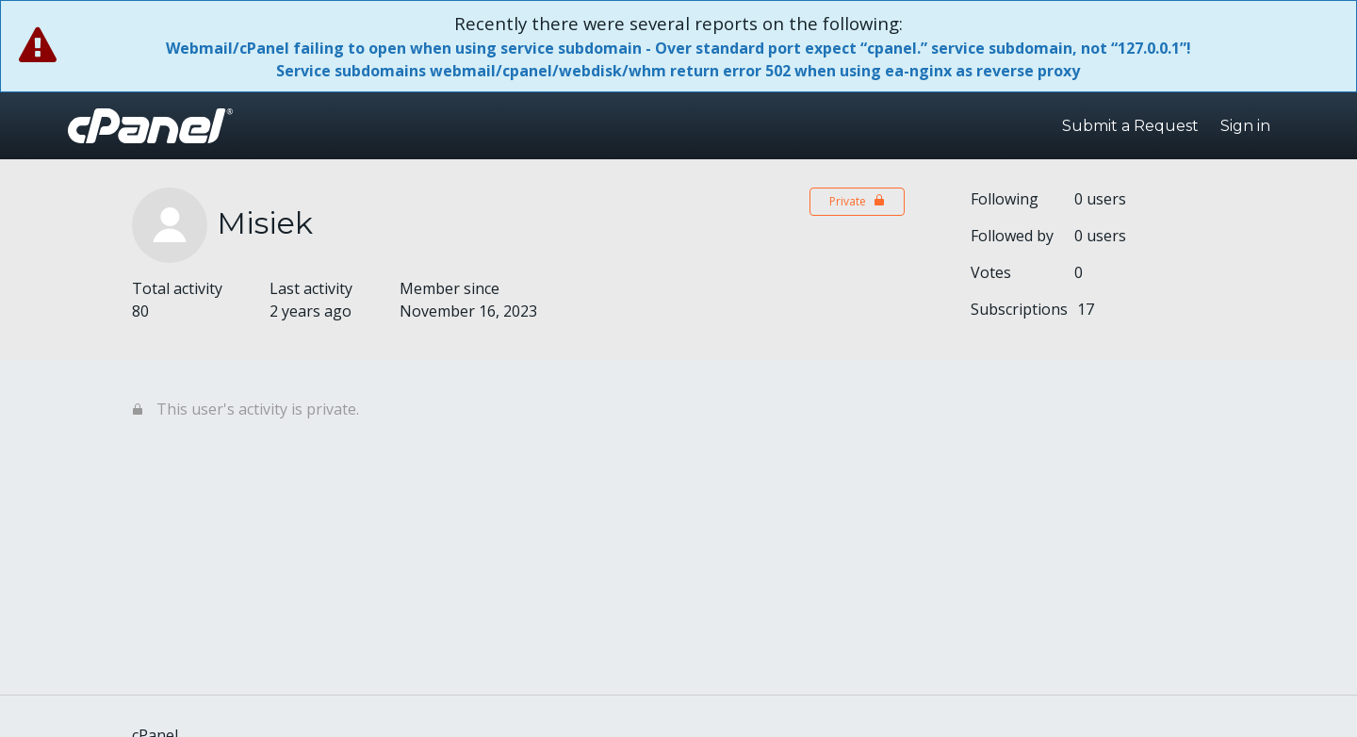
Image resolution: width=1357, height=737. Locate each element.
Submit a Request (1130, 126)
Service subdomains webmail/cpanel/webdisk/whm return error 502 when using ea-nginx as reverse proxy (678, 70)
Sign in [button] (1245, 126)
